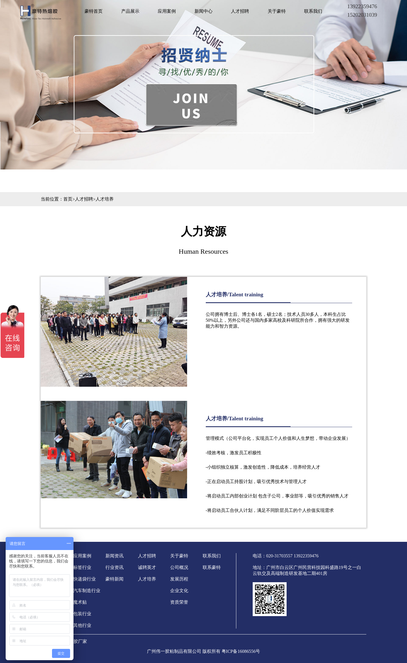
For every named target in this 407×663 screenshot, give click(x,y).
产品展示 (130, 11)
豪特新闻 (114, 579)
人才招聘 (240, 11)
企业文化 (179, 590)
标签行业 (82, 567)
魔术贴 (80, 602)
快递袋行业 (84, 579)
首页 (67, 199)
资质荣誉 (179, 602)
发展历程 (179, 579)
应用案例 (167, 11)
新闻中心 (203, 11)
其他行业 (82, 625)
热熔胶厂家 (75, 641)
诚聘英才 (147, 567)
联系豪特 (212, 567)
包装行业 (82, 613)
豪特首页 (94, 11)
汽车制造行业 (86, 590)
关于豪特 (277, 11)
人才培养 (105, 199)
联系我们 (313, 11)
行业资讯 (114, 567)
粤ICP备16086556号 (241, 651)
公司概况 (179, 567)
